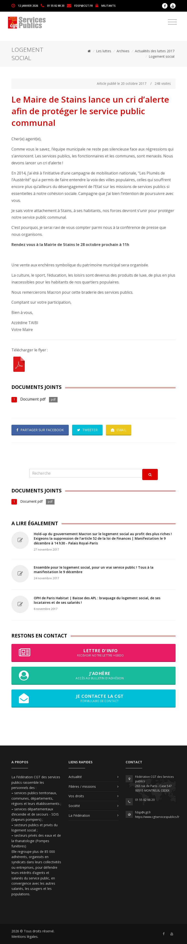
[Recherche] (85, 473)
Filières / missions (82, 786)
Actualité (75, 776)
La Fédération (79, 815)
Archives (123, 51)
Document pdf (33, 399)
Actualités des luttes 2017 (154, 51)
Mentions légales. (24, 936)
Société (74, 805)
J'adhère (93, 675)
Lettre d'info (93, 653)
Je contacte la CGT (93, 698)
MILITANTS (108, 5)
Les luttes (103, 51)
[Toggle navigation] (172, 22)
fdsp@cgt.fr (83, 5)
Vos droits (76, 796)
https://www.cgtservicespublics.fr (157, 817)
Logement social (161, 56)
